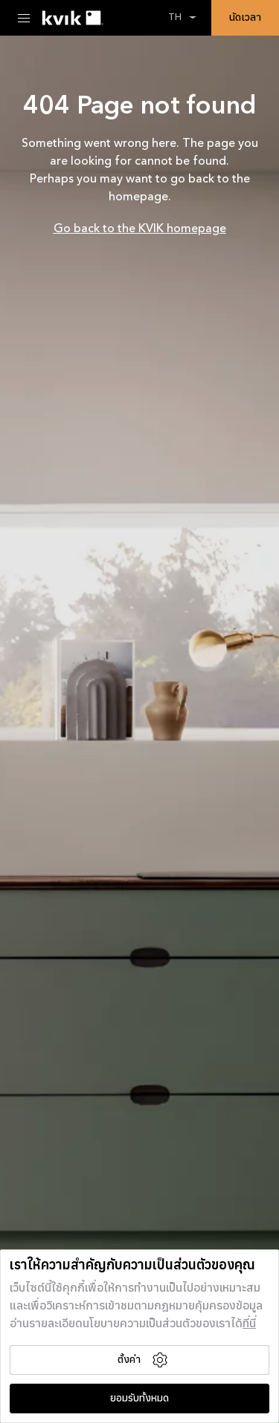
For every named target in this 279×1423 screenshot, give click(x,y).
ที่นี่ (249, 1324)
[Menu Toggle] (24, 18)
